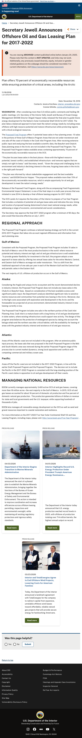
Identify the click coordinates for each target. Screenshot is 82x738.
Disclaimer (6, 686)
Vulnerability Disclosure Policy (14, 702)
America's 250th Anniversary (22, 8)
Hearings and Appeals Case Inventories (59, 682)
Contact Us (6, 678)
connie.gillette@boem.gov (68, 107)
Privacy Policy (7, 694)
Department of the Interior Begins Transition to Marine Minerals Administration (21, 470)
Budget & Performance (52, 670)
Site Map (5, 698)
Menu (78, 16)
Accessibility (7, 674)
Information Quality (10, 690)
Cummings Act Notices (52, 674)
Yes (9, 644)
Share (72, 29)
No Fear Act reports (51, 690)
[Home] (4, 16)
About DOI (6, 670)
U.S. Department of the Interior (40, 17)
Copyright (6, 682)
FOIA (45, 678)
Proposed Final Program (16, 135)
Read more (12, 528)
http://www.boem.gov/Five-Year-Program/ (60, 418)
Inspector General (50, 686)
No (18, 644)
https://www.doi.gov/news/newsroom (47, 67)
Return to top (7, 660)
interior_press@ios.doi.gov (69, 104)
